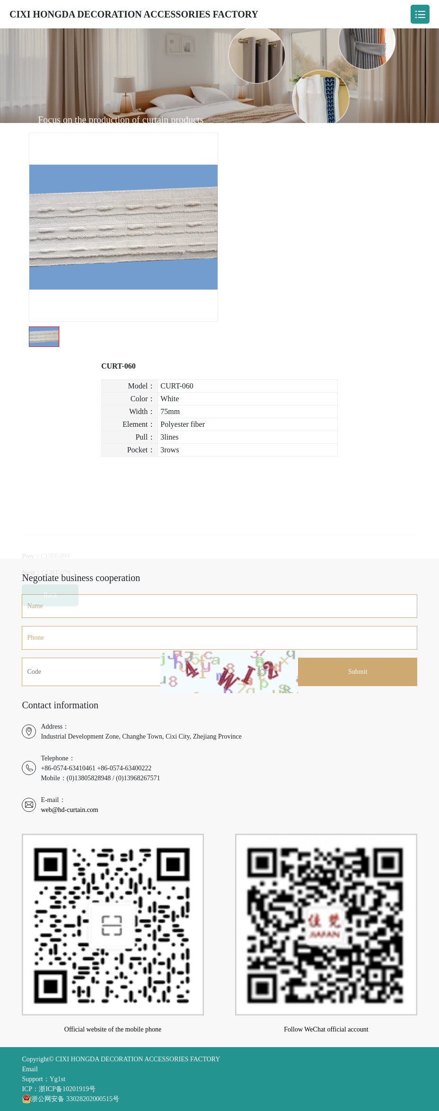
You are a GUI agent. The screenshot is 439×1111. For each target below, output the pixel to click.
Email (29, 1069)
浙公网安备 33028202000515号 (70, 1098)
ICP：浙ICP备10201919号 (59, 1089)
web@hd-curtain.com (69, 809)
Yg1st (57, 1079)
